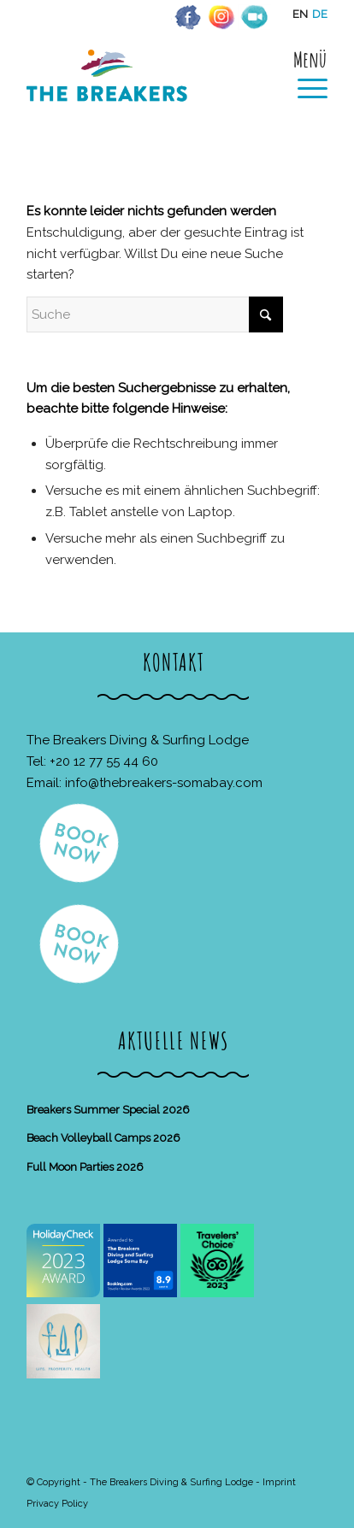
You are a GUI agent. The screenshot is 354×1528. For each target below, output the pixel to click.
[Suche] (155, 314)
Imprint (279, 1482)
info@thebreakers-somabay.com (164, 782)
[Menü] (303, 74)
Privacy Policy (57, 1503)
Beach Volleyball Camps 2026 (103, 1137)
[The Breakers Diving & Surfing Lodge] (147, 93)
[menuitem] (303, 74)
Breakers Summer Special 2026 (108, 1109)
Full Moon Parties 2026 (85, 1167)
